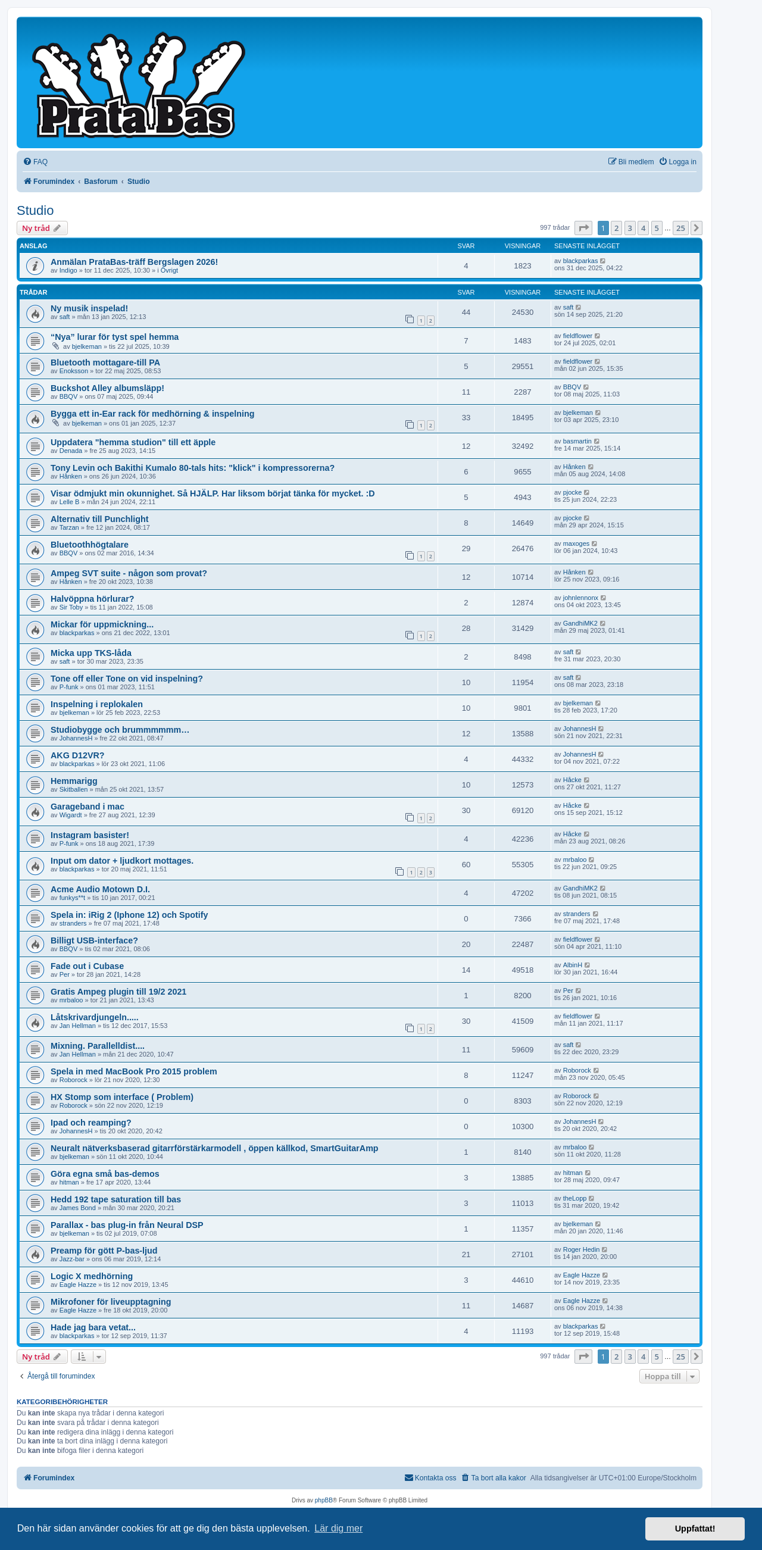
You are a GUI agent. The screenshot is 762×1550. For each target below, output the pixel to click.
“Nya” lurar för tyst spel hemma (115, 337)
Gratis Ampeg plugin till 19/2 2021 (118, 991)
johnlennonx (580, 597)
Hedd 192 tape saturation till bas (116, 1199)
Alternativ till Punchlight (99, 519)
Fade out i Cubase (87, 966)
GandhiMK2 (580, 623)
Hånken (71, 476)
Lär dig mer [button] (338, 1528)
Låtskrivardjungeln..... (95, 1017)
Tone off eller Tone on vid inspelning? (127, 678)
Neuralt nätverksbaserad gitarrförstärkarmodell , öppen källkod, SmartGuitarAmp (215, 1148)
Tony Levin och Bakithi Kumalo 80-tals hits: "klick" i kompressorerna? (193, 468)
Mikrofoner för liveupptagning (111, 1302)
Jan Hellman (78, 1025)
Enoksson (74, 370)
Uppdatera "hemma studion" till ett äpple (133, 442)
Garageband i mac (87, 806)
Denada (71, 450)
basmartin (577, 441)
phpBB (324, 1500)
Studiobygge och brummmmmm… (120, 730)
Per (65, 974)
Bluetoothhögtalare (90, 544)
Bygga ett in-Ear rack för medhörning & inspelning (152, 413)
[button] (583, 228)
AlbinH (572, 964)
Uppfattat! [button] (695, 1528)
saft (65, 316)
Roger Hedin (581, 1249)
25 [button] (680, 228)
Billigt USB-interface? (94, 940)
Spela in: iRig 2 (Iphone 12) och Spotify (129, 915)
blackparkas (580, 260)
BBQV (69, 396)
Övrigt (169, 270)
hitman (69, 1182)
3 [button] (630, 228)
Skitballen (74, 789)
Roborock (74, 1079)
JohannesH (76, 738)
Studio (35, 210)
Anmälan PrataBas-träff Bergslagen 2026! (134, 262)
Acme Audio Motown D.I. (100, 889)
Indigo (68, 270)
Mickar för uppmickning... (102, 624)
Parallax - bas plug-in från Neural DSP (127, 1225)
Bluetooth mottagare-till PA (105, 362)
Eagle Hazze (78, 1284)
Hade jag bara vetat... (93, 1327)
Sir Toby (71, 607)
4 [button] (643, 228)
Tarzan (69, 527)
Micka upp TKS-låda (91, 653)
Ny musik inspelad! (89, 308)
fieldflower (578, 335)
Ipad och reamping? (91, 1122)
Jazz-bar (72, 1258)
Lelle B (70, 501)
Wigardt (71, 814)
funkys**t (72, 897)
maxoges (576, 543)
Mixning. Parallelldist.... (98, 1046)
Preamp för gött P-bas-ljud (104, 1250)
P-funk (69, 686)
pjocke (572, 492)
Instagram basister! (90, 835)
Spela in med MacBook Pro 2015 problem (134, 1071)
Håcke (572, 779)
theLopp (575, 1198)
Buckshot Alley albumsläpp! (107, 388)
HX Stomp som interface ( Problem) (122, 1097)
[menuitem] (35, 162)
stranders (73, 923)
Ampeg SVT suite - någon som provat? (129, 573)
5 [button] (657, 228)
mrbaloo (575, 859)
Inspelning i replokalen (97, 704)
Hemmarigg (74, 781)
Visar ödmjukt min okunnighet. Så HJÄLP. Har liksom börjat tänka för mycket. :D (212, 493)
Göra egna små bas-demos (105, 1174)
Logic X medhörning (92, 1276)
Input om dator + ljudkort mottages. (122, 860)
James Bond (78, 1207)
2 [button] (616, 228)
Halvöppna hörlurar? (93, 599)
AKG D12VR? (78, 755)
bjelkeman (87, 346)
